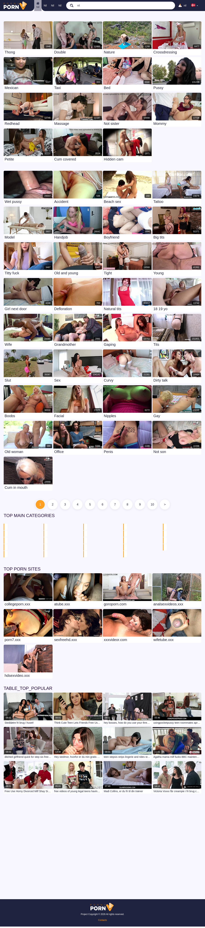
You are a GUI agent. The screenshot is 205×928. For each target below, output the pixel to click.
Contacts (102, 921)
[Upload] (182, 5)
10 (158, 505)
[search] (81, 5)
